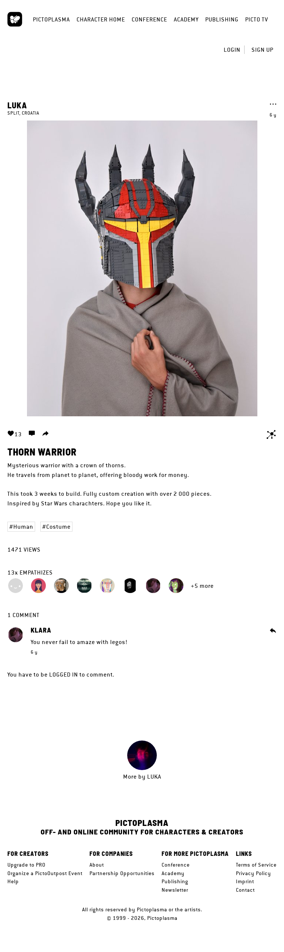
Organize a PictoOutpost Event (44, 873)
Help (13, 881)
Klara (41, 630)
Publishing (222, 19)
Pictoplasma (51, 19)
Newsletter (175, 890)
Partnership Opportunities (122, 873)
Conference (149, 19)
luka (17, 105)
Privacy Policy (253, 873)
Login (232, 50)
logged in (63, 674)
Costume (58, 527)
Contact (245, 890)
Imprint (245, 881)
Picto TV (256, 19)
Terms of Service (256, 864)
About (96, 864)
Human (23, 527)
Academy (186, 19)
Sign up (262, 50)
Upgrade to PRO (26, 864)
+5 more (202, 586)
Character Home (101, 19)
